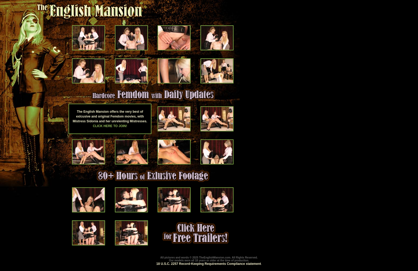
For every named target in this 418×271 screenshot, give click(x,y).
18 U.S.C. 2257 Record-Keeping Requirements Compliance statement (208, 264)
